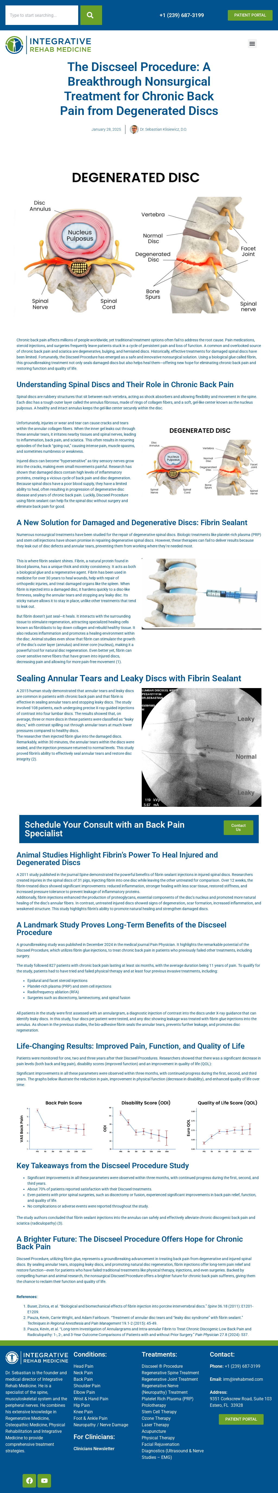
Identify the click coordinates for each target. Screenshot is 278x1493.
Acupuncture (154, 1431)
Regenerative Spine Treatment (170, 1372)
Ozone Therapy (156, 1418)
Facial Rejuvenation (160, 1444)
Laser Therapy (155, 1424)
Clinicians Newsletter (94, 1448)
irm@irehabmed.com (243, 1379)
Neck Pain (83, 1372)
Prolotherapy (154, 1405)
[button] (252, 43)
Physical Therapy (158, 1437)
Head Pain (83, 1366)
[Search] (91, 15)
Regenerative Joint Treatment (170, 1379)
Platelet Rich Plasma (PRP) (168, 1398)
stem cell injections (39, 540)
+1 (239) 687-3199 (182, 15)
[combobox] (41, 15)
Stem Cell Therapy (159, 1411)
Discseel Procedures (140, 1058)
